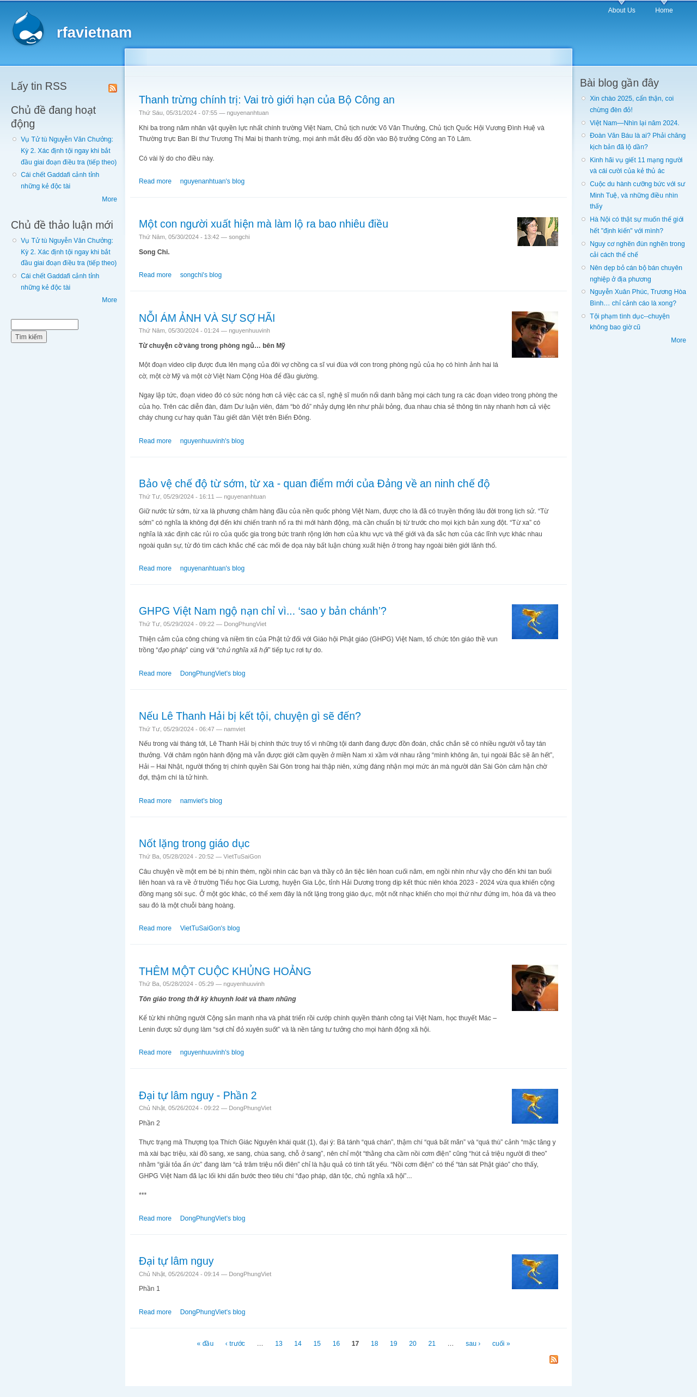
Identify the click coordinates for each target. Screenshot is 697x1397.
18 (374, 1343)
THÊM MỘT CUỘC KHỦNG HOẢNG (225, 971)
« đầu (205, 1343)
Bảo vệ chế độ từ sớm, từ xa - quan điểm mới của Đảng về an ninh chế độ (314, 483)
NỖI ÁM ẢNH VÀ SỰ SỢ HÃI (207, 318)
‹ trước (235, 1343)
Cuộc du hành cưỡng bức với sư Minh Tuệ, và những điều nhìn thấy (637, 195)
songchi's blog (201, 275)
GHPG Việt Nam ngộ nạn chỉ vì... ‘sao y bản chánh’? (263, 611)
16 (336, 1343)
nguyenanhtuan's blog (212, 181)
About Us (621, 10)
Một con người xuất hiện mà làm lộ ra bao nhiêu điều (263, 224)
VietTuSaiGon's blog (210, 928)
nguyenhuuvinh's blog (212, 441)
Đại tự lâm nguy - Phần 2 (198, 1095)
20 (413, 1343)
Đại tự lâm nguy (176, 1261)
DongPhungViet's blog (213, 673)
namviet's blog (201, 801)
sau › (473, 1343)
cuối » (501, 1343)
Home (663, 10)
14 (298, 1343)
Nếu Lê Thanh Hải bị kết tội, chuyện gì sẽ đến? (250, 716)
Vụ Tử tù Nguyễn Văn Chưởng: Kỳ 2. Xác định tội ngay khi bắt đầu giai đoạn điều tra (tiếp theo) (69, 151)
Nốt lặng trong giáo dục (194, 843)
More (109, 199)
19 (394, 1343)
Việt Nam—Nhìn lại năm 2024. (634, 123)
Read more (155, 181)
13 (279, 1343)
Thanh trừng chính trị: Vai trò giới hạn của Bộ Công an (267, 100)
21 (432, 1343)
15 (317, 1343)
